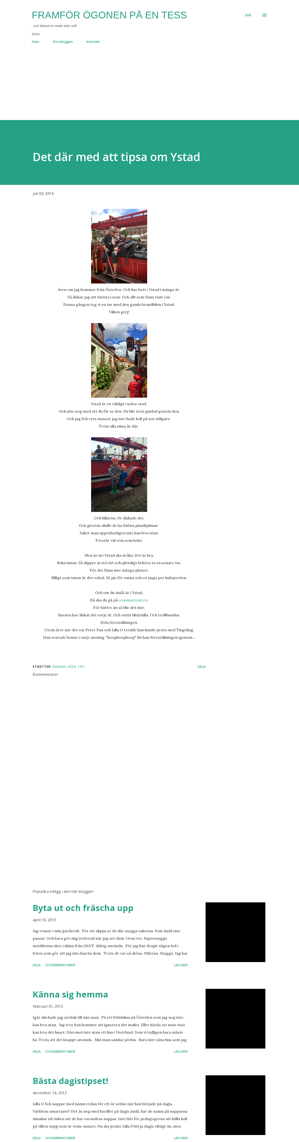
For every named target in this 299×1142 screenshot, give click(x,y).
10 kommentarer (60, 1138)
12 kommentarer (60, 965)
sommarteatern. (134, 600)
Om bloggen (63, 41)
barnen (59, 666)
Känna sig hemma (70, 994)
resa (72, 666)
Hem (35, 41)
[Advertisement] (140, 87)
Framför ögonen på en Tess (109, 15)
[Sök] (248, 15)
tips (81, 666)
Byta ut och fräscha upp (83, 908)
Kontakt (93, 41)
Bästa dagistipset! (70, 1081)
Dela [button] (202, 666)
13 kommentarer (60, 1051)
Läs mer (181, 965)
